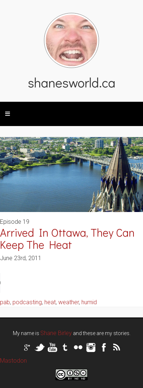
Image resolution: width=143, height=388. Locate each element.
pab (5, 302)
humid (89, 302)
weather (68, 302)
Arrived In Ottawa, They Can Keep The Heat (67, 238)
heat (50, 302)
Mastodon (13, 360)
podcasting (27, 302)
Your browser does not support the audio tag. (55, 283)
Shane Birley (56, 333)
